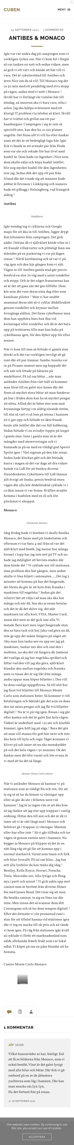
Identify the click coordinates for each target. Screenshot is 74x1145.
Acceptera (37, 1137)
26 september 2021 (23, 1101)
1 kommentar (53, 29)
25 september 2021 (25, 29)
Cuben (12, 9)
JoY (11, 1045)
